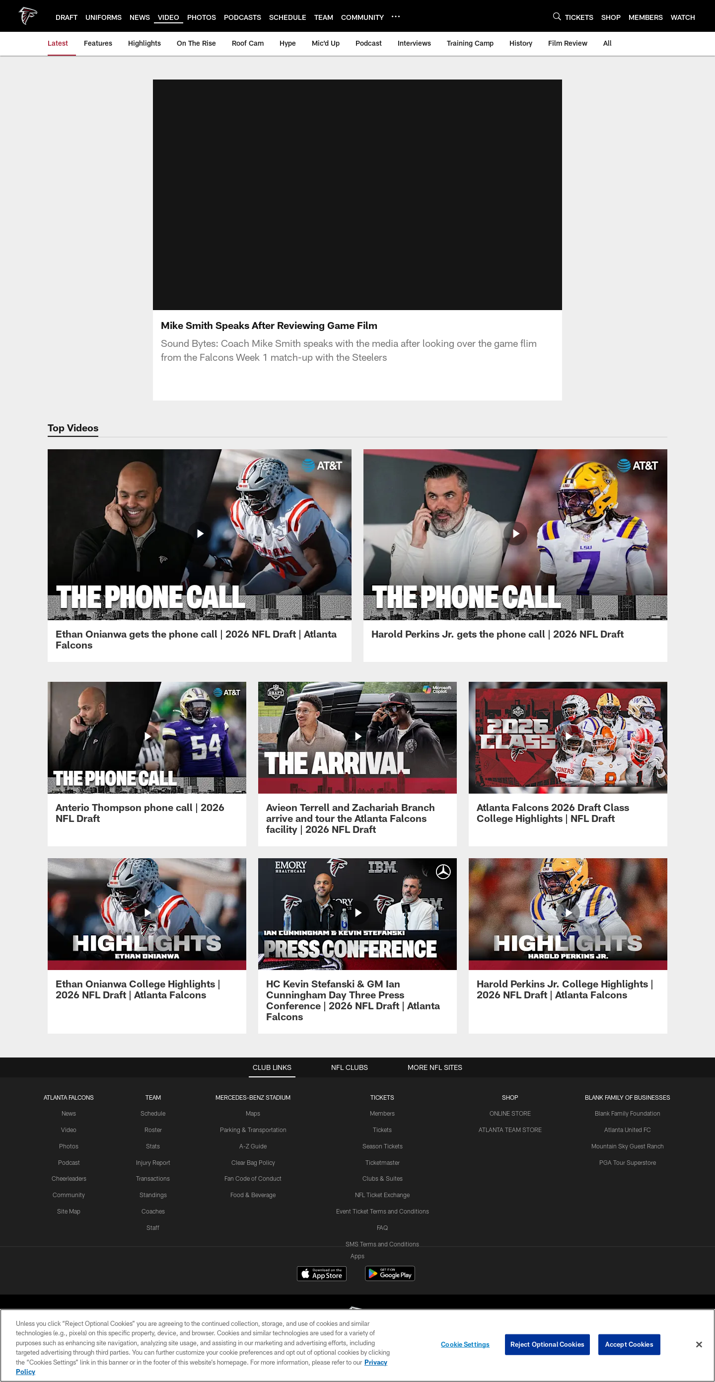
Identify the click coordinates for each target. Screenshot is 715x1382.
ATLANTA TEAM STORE (510, 1129)
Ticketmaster (382, 1162)
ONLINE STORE (510, 1113)
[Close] (699, 1345)
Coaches (153, 1211)
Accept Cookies (629, 1344)
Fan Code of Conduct (253, 1178)
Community (69, 1194)
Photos (68, 1145)
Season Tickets (382, 1145)
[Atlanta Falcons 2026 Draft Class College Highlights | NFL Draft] (568, 758)
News (69, 1113)
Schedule (153, 1113)
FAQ (382, 1227)
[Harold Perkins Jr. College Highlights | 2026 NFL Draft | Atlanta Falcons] (568, 935)
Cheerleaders (69, 1178)
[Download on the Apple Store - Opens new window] (321, 1274)
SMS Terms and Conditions (382, 1243)
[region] (357, 1345)
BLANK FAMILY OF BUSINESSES (627, 1097)
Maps (253, 1113)
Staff (152, 1227)
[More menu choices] (396, 16)
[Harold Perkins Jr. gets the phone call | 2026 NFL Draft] (515, 550)
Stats (153, 1145)
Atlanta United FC (627, 1129)
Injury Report (153, 1162)
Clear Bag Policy (253, 1162)
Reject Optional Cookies (547, 1344)
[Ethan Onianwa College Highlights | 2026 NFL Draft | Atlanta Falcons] (147, 935)
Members (382, 1113)
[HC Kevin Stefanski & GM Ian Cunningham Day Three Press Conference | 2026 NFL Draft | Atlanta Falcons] (357, 946)
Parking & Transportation (253, 1129)
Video (68, 1129)
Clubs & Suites (382, 1178)
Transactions (153, 1178)
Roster (153, 1129)
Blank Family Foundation (627, 1113)
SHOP (510, 1097)
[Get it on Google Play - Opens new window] (390, 1278)
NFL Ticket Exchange (382, 1194)
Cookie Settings (465, 1344)
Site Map (68, 1211)
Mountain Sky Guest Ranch (627, 1145)
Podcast (69, 1162)
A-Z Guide (253, 1145)
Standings (153, 1194)
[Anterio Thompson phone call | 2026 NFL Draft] (147, 758)
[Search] (557, 16)
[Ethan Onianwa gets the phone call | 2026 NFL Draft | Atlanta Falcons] (200, 555)
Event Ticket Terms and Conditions (382, 1211)
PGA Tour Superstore (627, 1162)
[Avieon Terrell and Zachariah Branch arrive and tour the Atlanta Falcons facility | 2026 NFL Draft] (357, 764)
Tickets (382, 1129)
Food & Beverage (253, 1194)
